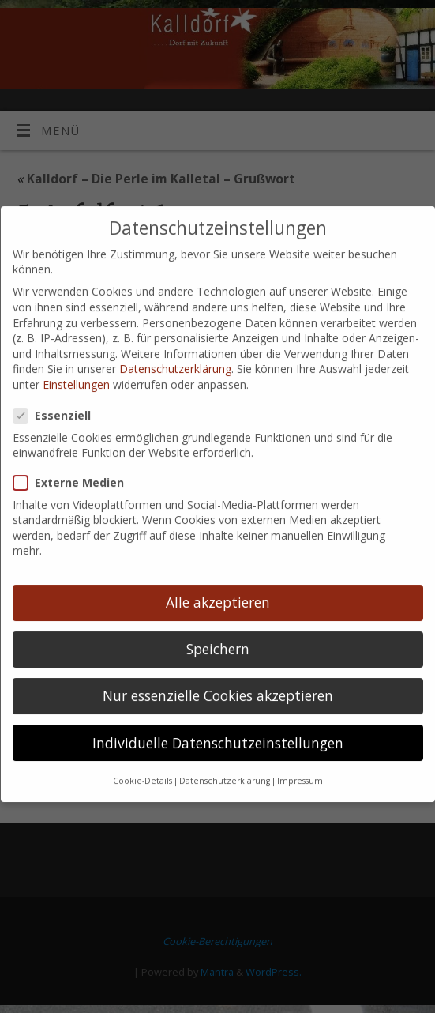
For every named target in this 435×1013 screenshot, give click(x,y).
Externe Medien (75, 457)
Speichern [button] (217, 624)
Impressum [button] (300, 756)
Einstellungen (76, 359)
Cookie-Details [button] (142, 756)
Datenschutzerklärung (175, 344)
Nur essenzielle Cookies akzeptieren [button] (218, 670)
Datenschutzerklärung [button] (224, 756)
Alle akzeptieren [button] (218, 577)
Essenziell (58, 390)
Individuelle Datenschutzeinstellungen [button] (217, 717)
